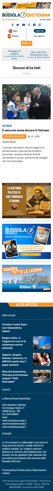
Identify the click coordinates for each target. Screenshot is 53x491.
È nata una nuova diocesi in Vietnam (25, 130)
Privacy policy (9, 470)
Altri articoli (27, 304)
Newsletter (39, 36)
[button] (26, 43)
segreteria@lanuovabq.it (14, 423)
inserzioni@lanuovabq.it (14, 426)
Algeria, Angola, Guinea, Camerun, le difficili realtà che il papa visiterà (14, 359)
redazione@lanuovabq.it (14, 420)
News (15, 30)
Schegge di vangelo (14, 52)
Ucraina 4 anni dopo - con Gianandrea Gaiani (15, 328)
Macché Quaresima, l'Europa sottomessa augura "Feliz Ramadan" (15, 376)
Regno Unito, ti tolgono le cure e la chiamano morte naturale (14, 342)
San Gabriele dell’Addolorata (39, 53)
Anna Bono (9, 142)
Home (26, 73)
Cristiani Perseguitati (14, 136)
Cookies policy (24, 470)
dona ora (39, 30)
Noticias (15, 36)
